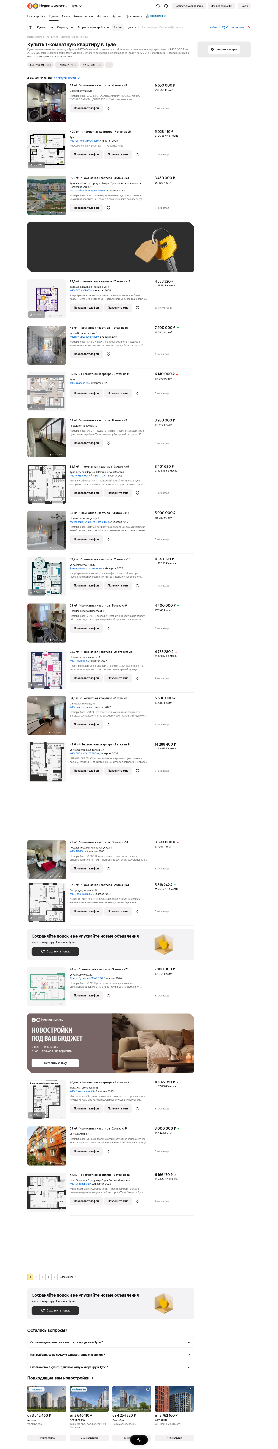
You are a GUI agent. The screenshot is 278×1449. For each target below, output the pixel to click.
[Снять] (66, 16)
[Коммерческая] (83, 16)
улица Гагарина (78, 1134)
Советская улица (79, 90)
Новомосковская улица (83, 518)
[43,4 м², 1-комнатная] (48, 1101)
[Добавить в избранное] (108, 108)
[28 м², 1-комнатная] (48, 104)
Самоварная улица (80, 703)
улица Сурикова (79, 974)
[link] (244, 6)
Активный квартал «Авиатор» (87, 568)
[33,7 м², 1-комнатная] (48, 486)
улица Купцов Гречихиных (91, 286)
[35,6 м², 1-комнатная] (48, 300)
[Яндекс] (30, 6)
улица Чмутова (78, 564)
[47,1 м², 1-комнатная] (48, 1194)
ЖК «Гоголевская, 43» (82, 1091)
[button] (166, 6)
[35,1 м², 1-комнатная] (48, 393)
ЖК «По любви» (79, 660)
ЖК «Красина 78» (80, 383)
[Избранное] (158, 6)
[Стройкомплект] (155, 16)
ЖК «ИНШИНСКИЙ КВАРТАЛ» (87, 475)
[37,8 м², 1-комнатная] (48, 904)
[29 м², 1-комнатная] (48, 861)
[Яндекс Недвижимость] (49, 6)
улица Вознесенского (82, 333)
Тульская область (80, 183)
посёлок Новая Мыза (129, 183)
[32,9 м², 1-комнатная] (48, 671)
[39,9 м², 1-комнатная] (48, 197)
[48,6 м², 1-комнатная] (48, 763)
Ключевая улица (100, 847)
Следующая (68, 1277)
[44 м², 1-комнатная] (48, 988)
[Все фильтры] (30, 27)
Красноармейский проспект (86, 611)
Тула (72, 137)
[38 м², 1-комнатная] (48, 532)
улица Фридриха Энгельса (85, 749)
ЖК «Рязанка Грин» (81, 893)
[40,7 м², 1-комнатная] (48, 151)
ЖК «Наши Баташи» (81, 707)
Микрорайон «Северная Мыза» (87, 190)
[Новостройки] (37, 16)
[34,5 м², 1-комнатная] (48, 717)
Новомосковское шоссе (84, 657)
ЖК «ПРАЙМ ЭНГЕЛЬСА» (84, 753)
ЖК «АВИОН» (78, 851)
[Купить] (53, 16)
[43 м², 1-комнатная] (48, 347)
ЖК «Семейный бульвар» (84, 140)
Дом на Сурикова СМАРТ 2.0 (86, 978)
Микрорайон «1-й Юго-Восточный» (90, 521)
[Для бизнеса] (134, 16)
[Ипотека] (102, 16)
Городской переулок (82, 425)
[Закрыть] (249, 27)
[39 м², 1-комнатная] (48, 439)
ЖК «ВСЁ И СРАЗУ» (81, 290)
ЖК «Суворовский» (81, 1183)
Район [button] (213, 27)
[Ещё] (109, 65)
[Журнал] (117, 16)
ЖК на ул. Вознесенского (84, 336)
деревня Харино (85, 472)
